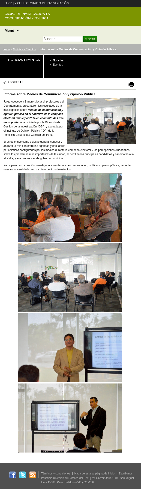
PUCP (8, 3)
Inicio (6, 49)
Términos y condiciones (55, 473)
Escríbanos (126, 473)
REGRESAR (15, 83)
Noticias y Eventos (24, 49)
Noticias (58, 60)
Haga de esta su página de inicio (94, 473)
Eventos (58, 64)
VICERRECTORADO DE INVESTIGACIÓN (42, 3)
